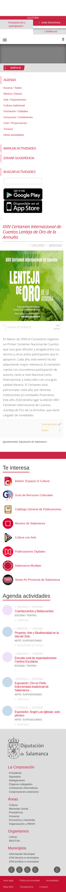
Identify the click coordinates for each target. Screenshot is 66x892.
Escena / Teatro (13, 87)
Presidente (15, 772)
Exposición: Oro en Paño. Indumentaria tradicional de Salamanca (31, 686)
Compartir (4, 455)
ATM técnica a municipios (24, 857)
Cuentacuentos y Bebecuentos (34, 611)
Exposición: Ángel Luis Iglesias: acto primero (37, 713)
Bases (45, 430)
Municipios (17, 848)
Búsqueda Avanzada (58, 181)
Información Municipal (22, 853)
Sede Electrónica (50, 22)
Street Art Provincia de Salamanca (37, 579)
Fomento (14, 816)
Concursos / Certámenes (18, 117)
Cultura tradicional (14, 105)
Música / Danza (13, 93)
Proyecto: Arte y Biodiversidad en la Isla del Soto (37, 634)
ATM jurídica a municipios (24, 861)
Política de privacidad (30, 880)
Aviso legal (8, 880)
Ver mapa (57, 327)
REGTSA (14, 840)
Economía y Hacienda (22, 819)
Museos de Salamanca (30, 523)
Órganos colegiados (20, 784)
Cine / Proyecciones (15, 122)
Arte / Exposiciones (15, 99)
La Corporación (21, 767)
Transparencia (26, 887)
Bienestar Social (18, 808)
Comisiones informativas (23, 787)
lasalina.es (15, 67)
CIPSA (13, 836)
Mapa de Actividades (20, 148)
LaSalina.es (50, 31)
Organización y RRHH (22, 823)
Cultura (13, 804)
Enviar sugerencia (19, 158)
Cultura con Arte (25, 537)
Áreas (13, 799)
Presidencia (16, 812)
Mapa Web (8, 887)
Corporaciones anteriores (24, 791)
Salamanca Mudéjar (28, 565)
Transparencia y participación (16, 24)
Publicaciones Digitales (30, 551)
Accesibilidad (52, 880)
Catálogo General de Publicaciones (38, 509)
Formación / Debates (16, 111)
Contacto (43, 887)
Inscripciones (49, 424)
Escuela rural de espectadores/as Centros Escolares (35, 659)
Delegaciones (17, 780)
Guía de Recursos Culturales (34, 495)
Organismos (18, 831)
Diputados (15, 776)
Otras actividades (14, 134)
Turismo (8, 128)
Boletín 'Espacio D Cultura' (32, 481)
